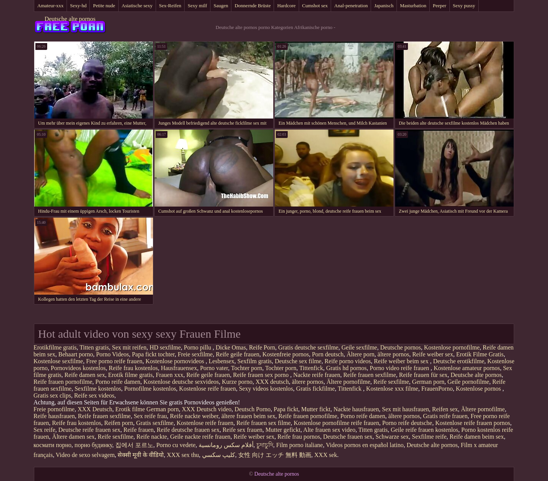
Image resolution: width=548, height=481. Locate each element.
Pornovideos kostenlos (78, 368)
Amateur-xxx (50, 5)
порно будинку (93, 445)
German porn (428, 381)
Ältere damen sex (73, 436)
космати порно (52, 445)
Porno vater (214, 368)
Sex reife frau (150, 416)
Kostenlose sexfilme (58, 361)
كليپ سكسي (218, 455)
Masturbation (413, 5)
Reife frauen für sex (423, 375)
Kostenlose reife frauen (207, 388)
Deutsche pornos (400, 347)
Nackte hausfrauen (356, 409)
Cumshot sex (315, 5)
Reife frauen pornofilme (62, 381)
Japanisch (383, 5)
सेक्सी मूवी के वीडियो (141, 455)
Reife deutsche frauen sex (188, 429)
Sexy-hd (78, 5)
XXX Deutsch (95, 409)
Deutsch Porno (252, 409)
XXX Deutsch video (207, 409)
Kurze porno (237, 381)
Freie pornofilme (54, 409)
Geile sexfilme (359, 347)
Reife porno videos (348, 361)
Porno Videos (112, 354)
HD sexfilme (165, 347)
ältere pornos (393, 354)
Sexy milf (197, 5)
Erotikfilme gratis (54, 347)
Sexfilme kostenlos (98, 388)
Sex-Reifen (170, 5)
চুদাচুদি (264, 445)
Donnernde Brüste (252, 5)
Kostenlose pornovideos (175, 361)
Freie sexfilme (195, 354)
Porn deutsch (328, 354)
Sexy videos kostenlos (266, 388)
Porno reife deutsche (407, 423)
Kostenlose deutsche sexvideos (181, 381)
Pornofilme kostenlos (150, 388)
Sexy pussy (464, 5)
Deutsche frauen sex (348, 436)
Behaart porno (75, 354)
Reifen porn (118, 423)
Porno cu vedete (176, 445)
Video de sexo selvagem (85, 455)
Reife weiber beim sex (402, 361)
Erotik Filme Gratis (479, 354)
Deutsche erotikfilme (458, 361)
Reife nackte (152, 436)
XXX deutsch (272, 381)
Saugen (220, 5)
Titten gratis (94, 347)
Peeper (439, 5)
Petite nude (104, 5)
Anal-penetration (351, 5)
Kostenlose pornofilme (452, 347)
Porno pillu (198, 347)
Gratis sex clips (52, 395)
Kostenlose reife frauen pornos (472, 423)
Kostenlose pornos (479, 388)
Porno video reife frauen (400, 368)
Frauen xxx (169, 375)
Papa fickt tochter (153, 354)
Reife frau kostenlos (133, 368)
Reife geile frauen (238, 354)
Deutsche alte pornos (70, 19)
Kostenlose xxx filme (392, 388)
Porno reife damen (118, 381)
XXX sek (325, 455)
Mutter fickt (315, 409)
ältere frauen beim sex (248, 416)
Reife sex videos (94, 395)
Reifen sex (445, 409)
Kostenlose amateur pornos (467, 368)
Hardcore (286, 5)
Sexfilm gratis (254, 361)
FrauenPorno (437, 388)
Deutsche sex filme (298, 361)
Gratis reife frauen (445, 416)
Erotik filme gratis (130, 375)
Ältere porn (360, 354)
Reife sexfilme (391, 381)
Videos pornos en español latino (364, 445)
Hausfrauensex (179, 368)
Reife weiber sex (432, 354)
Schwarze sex (392, 436)
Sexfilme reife (429, 436)
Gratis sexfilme (155, 423)
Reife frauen (138, 429)
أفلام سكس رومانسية (226, 445)
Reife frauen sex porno (261, 375)
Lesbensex (221, 361)
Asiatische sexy (137, 5)
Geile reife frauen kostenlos (424, 429)
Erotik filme (130, 409)
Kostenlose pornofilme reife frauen (336, 423)
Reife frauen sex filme (263, 423)
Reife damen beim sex (476, 436)
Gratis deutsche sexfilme (308, 347)
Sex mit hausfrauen (405, 409)
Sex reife (44, 429)
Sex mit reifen (129, 347)
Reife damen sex (84, 375)
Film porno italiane (299, 445)
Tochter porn (246, 368)
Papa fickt (286, 409)
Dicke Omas (231, 347)
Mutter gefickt (283, 429)
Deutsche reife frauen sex (89, 429)
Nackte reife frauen (316, 375)
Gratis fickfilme (315, 388)
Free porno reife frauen (114, 361)
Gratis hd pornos (346, 368)
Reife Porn (262, 347)
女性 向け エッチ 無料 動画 (274, 455)
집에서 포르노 (134, 445)
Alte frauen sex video (329, 429)
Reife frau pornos (298, 436)
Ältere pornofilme (348, 381)
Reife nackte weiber (194, 416)
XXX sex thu (183, 455)
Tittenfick (311, 368)
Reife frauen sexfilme (369, 375)
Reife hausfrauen (54, 416)
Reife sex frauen (243, 429)
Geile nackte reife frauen (200, 436)
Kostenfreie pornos (286, 354)
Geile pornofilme (468, 381)
